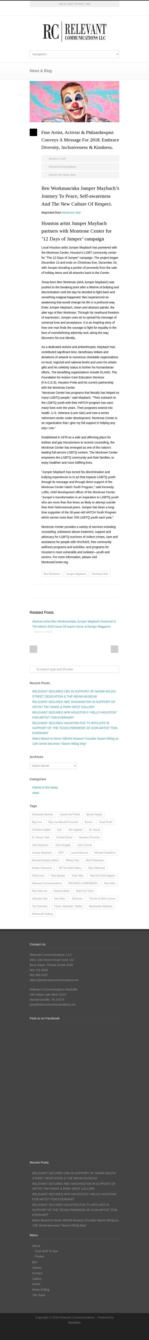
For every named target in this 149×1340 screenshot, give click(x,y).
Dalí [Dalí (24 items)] (59, 829)
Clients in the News (59, 174)
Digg (89, 591)
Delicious (98, 591)
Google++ (106, 591)
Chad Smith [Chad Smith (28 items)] (105, 822)
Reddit (81, 591)
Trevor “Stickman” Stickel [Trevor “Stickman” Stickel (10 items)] (68, 906)
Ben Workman (52, 574)
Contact (37, 1273)
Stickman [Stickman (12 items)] (77, 898)
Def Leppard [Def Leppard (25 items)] (75, 829)
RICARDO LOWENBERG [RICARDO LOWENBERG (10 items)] (83, 883)
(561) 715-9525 (76, 4)
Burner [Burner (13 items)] (88, 822)
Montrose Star (100, 574)
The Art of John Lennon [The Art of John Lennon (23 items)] (102, 898)
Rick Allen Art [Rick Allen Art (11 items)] (39, 891)
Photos (39, 1256)
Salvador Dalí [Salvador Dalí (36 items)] (39, 898)
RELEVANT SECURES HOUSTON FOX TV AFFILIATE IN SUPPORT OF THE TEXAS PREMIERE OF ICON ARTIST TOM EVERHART (74, 728)
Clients (36, 1267)
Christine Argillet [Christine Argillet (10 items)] (41, 829)
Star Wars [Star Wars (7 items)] (59, 898)
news (73, 174)
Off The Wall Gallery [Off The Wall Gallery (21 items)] (70, 868)
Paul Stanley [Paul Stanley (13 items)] (58, 875)
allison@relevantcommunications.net (54, 980)
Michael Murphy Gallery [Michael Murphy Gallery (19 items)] (45, 860)
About (36, 1246)
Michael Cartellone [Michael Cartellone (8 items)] (105, 852)
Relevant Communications (62, 166)
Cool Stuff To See (46, 1251)
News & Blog (40, 1289)
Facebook (66, 11)
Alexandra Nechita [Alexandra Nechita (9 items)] (42, 814)
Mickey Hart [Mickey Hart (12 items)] (72, 860)
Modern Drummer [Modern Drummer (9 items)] (42, 868)
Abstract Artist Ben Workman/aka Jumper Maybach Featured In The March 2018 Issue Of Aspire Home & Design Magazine (74, 626)
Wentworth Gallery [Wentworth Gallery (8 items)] (42, 913)
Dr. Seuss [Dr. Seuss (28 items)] (94, 829)
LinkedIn (83, 11)
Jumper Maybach (76, 574)
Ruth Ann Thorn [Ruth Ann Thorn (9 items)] (85, 891)
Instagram (74, 11)
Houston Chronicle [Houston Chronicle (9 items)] (89, 837)
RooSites (75, 1322)
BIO (34, 1262)
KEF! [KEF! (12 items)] (61, 852)
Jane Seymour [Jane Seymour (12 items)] (40, 845)
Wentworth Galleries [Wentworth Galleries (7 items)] (100, 906)
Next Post (114, 649)
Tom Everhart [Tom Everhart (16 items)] (39, 906)
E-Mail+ (115, 591)
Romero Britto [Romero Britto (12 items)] (62, 891)
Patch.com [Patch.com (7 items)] (38, 875)
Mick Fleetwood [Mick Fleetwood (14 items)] (94, 860)
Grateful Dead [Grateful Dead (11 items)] (64, 837)
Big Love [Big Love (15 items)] (37, 822)
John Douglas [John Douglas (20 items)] (63, 845)
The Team (38, 1295)
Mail (88, 4)
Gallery (37, 1278)
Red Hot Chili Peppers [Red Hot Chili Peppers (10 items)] (102, 875)
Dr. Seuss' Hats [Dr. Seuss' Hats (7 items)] (41, 837)
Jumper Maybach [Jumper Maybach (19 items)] (42, 852)
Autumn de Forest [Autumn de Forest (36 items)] (70, 814)
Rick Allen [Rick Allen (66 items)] (110, 883)
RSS (91, 11)
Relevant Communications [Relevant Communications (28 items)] (47, 883)
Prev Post (33, 649)
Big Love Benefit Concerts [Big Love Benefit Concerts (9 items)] (63, 822)
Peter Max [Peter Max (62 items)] (77, 875)
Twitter (57, 11)
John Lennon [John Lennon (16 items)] (84, 845)
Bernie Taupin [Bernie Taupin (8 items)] (94, 814)
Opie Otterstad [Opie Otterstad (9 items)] (96, 868)
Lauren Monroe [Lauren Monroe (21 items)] (79, 852)
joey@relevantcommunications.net (52, 1004)
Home (36, 1284)
